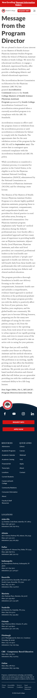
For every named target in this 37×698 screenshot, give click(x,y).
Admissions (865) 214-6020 (10, 587)
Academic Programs (8, 451)
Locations (5, 472)
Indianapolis (7, 561)
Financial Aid (6, 464)
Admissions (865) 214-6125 (10, 656)
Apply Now (18, 429)
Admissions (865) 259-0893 (10, 668)
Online (4, 663)
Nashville (6, 607)
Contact (22, 472)
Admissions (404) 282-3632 (10, 540)
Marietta (5, 593)
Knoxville (6, 577)
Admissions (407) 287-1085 (10, 629)
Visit (21, 459)
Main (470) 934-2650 (8, 598)
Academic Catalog (8, 459)
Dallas (4, 547)
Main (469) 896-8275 (8, 552)
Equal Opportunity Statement (27, 687)
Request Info (24, 11)
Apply (22, 464)
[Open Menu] (34, 11)
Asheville (6, 519)
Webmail (23, 455)
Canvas (22, 451)
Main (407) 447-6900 (8, 626)
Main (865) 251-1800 (8, 584)
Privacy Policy (4, 686)
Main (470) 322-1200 (8, 538)
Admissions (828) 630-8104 (10, 526)
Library (22, 446)
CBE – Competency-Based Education (17, 651)
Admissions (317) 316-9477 (10, 570)
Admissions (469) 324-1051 (10, 554)
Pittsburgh (6, 635)
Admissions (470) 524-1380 (10, 601)
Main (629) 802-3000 (8, 612)
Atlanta (5, 533)
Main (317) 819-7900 (8, 568)
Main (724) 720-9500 (8, 642)
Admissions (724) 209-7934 (10, 645)
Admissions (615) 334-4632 (10, 615)
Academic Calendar (8, 455)
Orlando (5, 621)
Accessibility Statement (11, 686)
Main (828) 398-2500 (8, 524)
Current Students (8, 477)
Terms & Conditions (20, 686)
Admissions (6, 446)
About (4, 496)
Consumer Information (9, 492)
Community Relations (9, 488)
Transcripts (5, 468)
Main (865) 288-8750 (8, 666)
